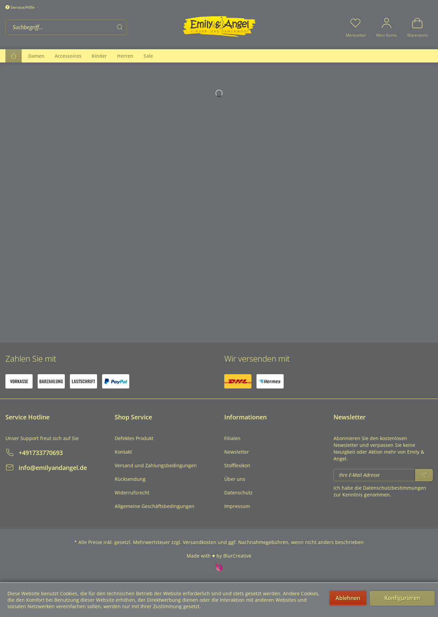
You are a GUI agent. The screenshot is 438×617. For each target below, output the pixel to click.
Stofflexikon (237, 465)
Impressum (237, 506)
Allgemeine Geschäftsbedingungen (154, 506)
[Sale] (148, 55)
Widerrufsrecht (132, 492)
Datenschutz (238, 492)
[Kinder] (99, 55)
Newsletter (236, 452)
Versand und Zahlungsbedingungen (156, 465)
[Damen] (36, 55)
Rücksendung (130, 479)
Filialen (232, 438)
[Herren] (125, 55)
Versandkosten (199, 542)
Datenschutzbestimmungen (394, 488)
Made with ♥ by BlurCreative (219, 555)
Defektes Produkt (134, 438)
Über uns (234, 479)
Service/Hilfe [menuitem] (20, 7)
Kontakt (123, 452)
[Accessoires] (68, 55)
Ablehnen (348, 598)
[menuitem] (91, 27)
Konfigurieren (402, 598)
